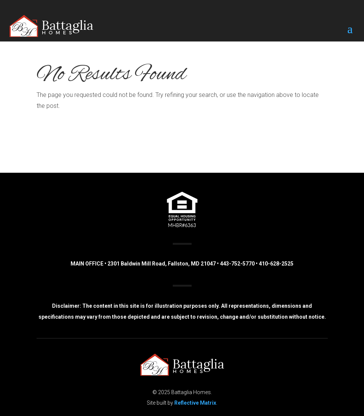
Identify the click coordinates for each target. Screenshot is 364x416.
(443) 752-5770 (286, 132)
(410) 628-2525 (285, 145)
